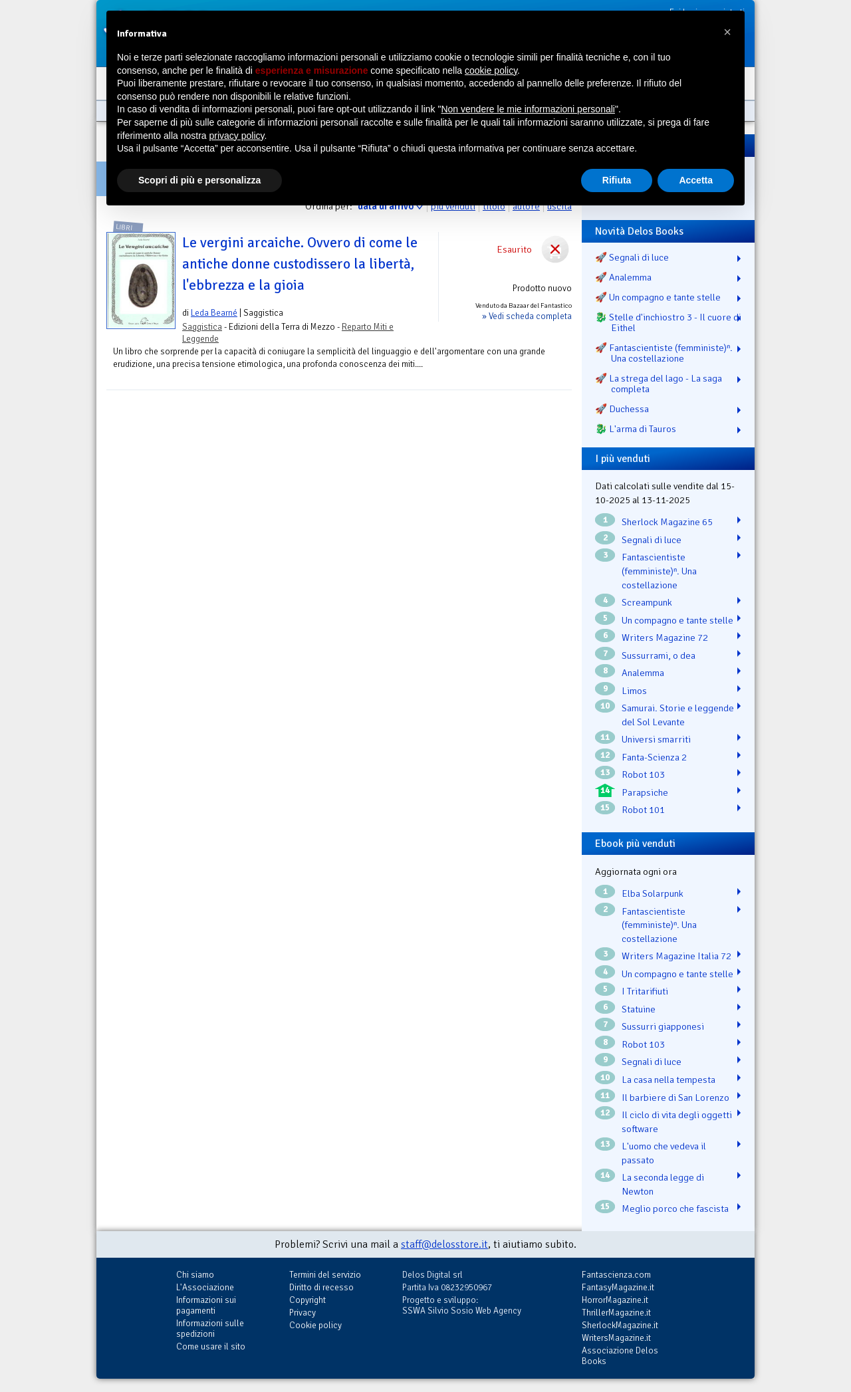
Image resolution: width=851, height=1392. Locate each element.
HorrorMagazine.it (615, 1300)
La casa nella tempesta (668, 1080)
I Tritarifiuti (645, 991)
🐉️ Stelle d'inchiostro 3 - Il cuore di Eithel (668, 322)
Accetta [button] (696, 180)
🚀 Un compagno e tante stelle (658, 297)
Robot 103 (643, 774)
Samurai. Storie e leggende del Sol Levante (678, 715)
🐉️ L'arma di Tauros (635, 428)
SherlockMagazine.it (620, 1325)
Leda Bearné (214, 312)
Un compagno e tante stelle (677, 620)
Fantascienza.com (616, 1274)
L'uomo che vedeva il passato (664, 1153)
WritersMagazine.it (616, 1337)
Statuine (639, 1009)
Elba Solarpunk (652, 893)
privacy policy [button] (237, 135)
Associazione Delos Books (620, 1356)
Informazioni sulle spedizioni (210, 1328)
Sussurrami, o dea (658, 655)
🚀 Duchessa (622, 409)
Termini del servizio (325, 1274)
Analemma (643, 673)
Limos (634, 691)
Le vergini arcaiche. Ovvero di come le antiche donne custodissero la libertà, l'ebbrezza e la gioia (300, 264)
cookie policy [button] (491, 70)
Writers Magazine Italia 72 (676, 956)
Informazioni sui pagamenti (206, 1305)
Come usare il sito (210, 1346)
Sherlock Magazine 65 (667, 522)
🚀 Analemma (623, 277)
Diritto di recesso (321, 1287)
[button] (727, 32)
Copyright (307, 1300)
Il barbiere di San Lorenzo (675, 1097)
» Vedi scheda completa (527, 316)
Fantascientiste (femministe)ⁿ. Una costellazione (659, 570)
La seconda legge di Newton (663, 1184)
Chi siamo (195, 1274)
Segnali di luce (651, 540)
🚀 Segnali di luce (632, 257)
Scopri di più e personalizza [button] (199, 180)
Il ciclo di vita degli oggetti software (677, 1122)
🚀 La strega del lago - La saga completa (658, 383)
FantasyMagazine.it (618, 1287)
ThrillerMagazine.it (616, 1312)
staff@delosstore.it (444, 1244)
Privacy (302, 1312)
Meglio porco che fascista (675, 1209)
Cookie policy (315, 1325)
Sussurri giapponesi (663, 1026)
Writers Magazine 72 (665, 637)
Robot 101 (643, 810)
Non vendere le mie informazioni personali (527, 109)
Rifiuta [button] (617, 180)
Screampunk (647, 602)
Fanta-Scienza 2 (654, 757)
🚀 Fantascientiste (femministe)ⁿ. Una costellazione (664, 353)
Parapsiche (645, 792)
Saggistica (202, 326)
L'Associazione (205, 1287)
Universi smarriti (656, 739)
